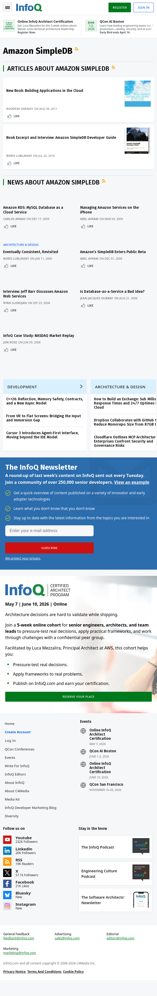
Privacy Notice (15, 985)
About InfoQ (15, 792)
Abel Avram (91, 225)
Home (10, 733)
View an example (131, 489)
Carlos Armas (15, 225)
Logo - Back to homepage (30, 6)
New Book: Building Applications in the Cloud (45, 92)
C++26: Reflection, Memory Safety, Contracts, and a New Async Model (45, 406)
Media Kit (13, 809)
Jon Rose (11, 344)
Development (23, 392)
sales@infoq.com (67, 952)
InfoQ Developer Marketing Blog (31, 817)
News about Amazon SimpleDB (54, 188)
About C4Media (18, 801)
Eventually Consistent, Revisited (31, 255)
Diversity (13, 826)
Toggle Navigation (7, 7)
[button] (49, 555)
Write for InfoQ (18, 776)
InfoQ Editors (16, 784)
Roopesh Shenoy (20, 110)
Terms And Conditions (45, 985)
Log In (11, 750)
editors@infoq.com (120, 952)
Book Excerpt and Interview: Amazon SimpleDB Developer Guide (62, 141)
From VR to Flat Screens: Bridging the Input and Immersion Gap (44, 423)
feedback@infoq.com (19, 952)
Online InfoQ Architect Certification (100, 744)
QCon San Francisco (106, 795)
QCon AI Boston (102, 761)
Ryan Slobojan (16, 303)
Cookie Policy (74, 985)
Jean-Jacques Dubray (98, 298)
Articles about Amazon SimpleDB (59, 70)
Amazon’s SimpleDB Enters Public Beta (115, 255)
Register (119, 7)
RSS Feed (78, 51)
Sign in (143, 7)
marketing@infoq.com (20, 967)
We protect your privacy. (23, 565)
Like (18, 118)
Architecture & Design (21, 247)
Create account (19, 742)
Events (11, 767)
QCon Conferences (20, 759)
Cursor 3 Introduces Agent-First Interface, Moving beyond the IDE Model (43, 440)
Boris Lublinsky (20, 160)
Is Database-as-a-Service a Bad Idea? (114, 291)
